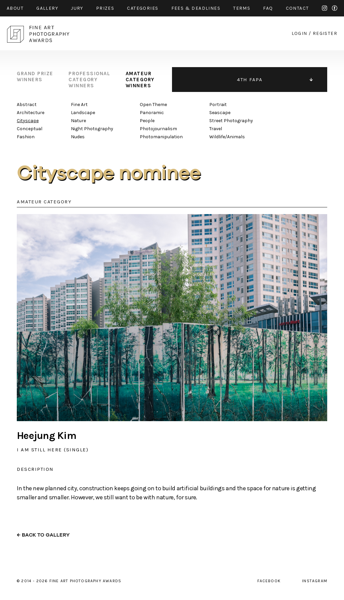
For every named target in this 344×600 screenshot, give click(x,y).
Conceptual (29, 129)
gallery (47, 8)
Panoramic (152, 112)
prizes (105, 8)
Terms (241, 8)
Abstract (27, 104)
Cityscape (28, 120)
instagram (324, 8)
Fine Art (79, 104)
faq (268, 8)
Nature (78, 120)
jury (77, 8)
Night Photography (92, 129)
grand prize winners (35, 76)
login (299, 33)
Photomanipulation (161, 137)
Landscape (83, 112)
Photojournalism (158, 129)
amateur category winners (140, 79)
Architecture (30, 112)
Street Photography (231, 120)
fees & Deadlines (195, 8)
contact (297, 8)
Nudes (78, 137)
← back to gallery (43, 535)
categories (142, 8)
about (15, 8)
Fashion (26, 137)
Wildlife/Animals (227, 137)
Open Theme (153, 104)
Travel (215, 129)
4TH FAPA (249, 80)
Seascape (219, 112)
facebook (334, 8)
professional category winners (89, 79)
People (147, 120)
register (325, 33)
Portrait (218, 104)
